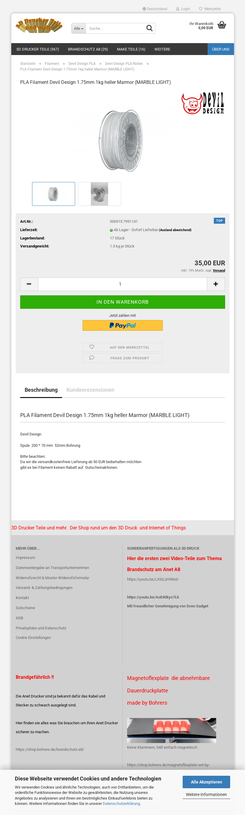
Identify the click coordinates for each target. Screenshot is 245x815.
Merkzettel (210, 9)
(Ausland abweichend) (175, 230)
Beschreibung (41, 390)
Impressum (25, 557)
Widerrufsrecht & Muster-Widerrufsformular (52, 578)
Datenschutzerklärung (121, 803)
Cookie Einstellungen (33, 637)
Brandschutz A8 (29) (88, 49)
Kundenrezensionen (90, 390)
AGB (19, 618)
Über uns (221, 49)
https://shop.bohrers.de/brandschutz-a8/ (50, 749)
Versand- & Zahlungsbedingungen (44, 587)
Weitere (162, 49)
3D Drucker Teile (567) (37, 49)
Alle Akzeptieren (206, 782)
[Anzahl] (122, 284)
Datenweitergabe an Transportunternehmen (52, 567)
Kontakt (22, 597)
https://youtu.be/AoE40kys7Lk (153, 597)
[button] (155, 8)
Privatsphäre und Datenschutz (41, 628)
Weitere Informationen (206, 794)
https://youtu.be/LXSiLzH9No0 (152, 579)
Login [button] (183, 9)
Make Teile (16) (131, 49)
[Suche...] (78, 28)
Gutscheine (25, 608)
